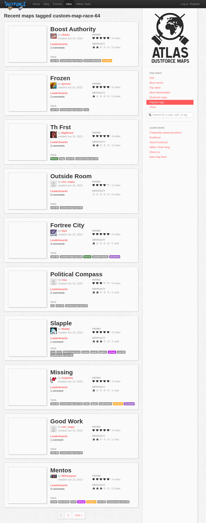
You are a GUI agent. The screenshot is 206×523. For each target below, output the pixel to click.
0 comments (57, 194)
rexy (64, 279)
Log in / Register (190, 3)
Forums (57, 3)
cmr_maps (68, 181)
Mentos (60, 470)
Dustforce (155, 137)
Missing (61, 372)
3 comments (57, 243)
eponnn (66, 83)
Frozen (60, 78)
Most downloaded (159, 92)
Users (152, 107)
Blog (46, 3)
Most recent (156, 82)
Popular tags (156, 102)
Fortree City (67, 225)
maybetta (67, 377)
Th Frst (60, 127)
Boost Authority (73, 29)
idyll (64, 230)
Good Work (66, 421)
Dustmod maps (158, 97)
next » (78, 515)
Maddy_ (66, 328)
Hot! (151, 77)
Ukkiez (65, 34)
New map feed (158, 156)
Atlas (69, 3)
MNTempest (68, 475)
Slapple (61, 323)
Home (36, 3)
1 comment (56, 341)
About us (154, 152)
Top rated (154, 87)
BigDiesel (67, 132)
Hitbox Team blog (159, 147)
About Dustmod (158, 142)
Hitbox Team (83, 3)
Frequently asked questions (165, 132)
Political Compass (76, 274)
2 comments (57, 47)
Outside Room (71, 176)
